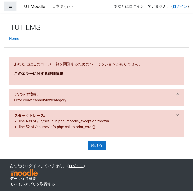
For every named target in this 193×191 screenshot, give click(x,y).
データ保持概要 (23, 178)
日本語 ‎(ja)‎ (61, 6)
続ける (96, 145)
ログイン (180, 6)
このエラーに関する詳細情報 (38, 73)
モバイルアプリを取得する (32, 184)
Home (14, 38)
